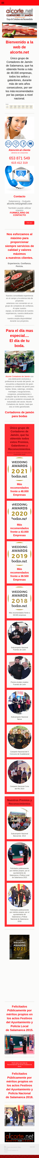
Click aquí (29, 223)
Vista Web (32, 1146)
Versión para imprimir (10, 1147)
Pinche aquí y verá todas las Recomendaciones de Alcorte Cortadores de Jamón (19, 1064)
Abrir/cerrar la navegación (19, 3)
